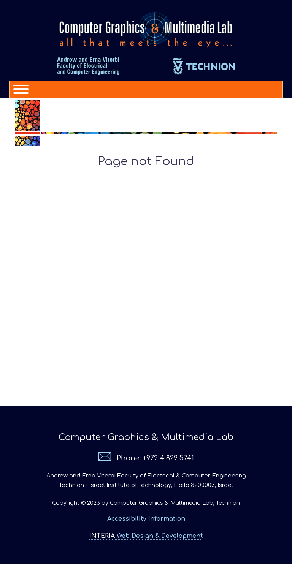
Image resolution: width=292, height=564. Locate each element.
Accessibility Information (146, 518)
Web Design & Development (146, 535)
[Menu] (17, 89)
